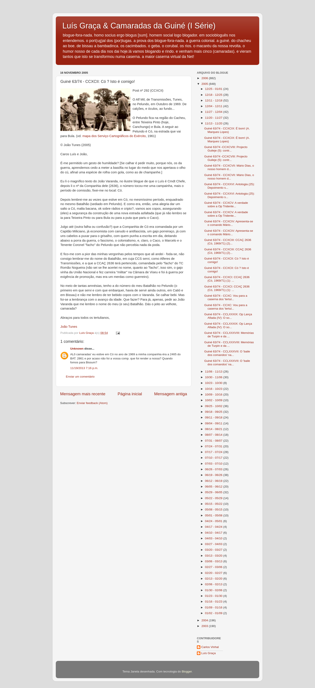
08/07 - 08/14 (214, 434)
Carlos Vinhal (210, 647)
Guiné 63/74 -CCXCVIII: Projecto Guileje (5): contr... (225, 148)
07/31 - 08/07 (214, 440)
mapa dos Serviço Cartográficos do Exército (114, 136)
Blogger (187, 671)
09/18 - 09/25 (214, 411)
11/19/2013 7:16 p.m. (84, 368)
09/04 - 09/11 (214, 423)
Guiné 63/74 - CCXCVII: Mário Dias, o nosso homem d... (229, 167)
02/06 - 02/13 (214, 584)
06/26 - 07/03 (214, 469)
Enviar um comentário (80, 376)
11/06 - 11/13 (214, 371)
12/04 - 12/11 (214, 106)
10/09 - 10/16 (214, 394)
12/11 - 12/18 (214, 100)
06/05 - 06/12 (214, 486)
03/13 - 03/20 (214, 555)
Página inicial (130, 394)
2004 (205, 620)
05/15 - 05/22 (214, 503)
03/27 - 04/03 (214, 544)
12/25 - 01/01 (214, 89)
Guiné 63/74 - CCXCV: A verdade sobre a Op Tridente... (226, 204)
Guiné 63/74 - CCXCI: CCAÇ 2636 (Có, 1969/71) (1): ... (227, 278)
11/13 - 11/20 (214, 123)
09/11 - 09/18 (214, 417)
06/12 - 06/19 (214, 480)
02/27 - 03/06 (214, 567)
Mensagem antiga (170, 394)
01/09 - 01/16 (214, 607)
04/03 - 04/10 (214, 538)
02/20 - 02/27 (214, 573)
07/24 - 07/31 (214, 446)
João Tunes (68, 326)
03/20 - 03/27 (214, 549)
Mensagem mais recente (82, 394)
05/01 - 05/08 (214, 515)
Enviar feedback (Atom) (92, 403)
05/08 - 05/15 (214, 509)
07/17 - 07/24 (214, 452)
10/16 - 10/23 (214, 388)
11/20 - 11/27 (214, 117)
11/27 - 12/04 (214, 111)
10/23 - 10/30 (214, 383)
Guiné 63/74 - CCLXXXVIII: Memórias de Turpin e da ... (229, 334)
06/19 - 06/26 (214, 475)
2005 (205, 83)
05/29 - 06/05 (214, 492)
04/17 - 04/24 (214, 526)
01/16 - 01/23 (214, 601)
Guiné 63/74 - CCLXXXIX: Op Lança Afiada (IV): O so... (228, 316)
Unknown (77, 348)
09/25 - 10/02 (214, 406)
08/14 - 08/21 (214, 429)
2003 (205, 626)
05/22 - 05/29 (214, 498)
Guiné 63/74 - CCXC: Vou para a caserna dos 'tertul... (225, 297)
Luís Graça (208, 653)
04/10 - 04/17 (214, 532)
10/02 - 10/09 (214, 400)
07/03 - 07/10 (214, 463)
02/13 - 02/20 (214, 578)
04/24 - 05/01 (214, 521)
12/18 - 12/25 (214, 94)
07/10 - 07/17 (214, 457)
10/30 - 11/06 (214, 377)
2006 (205, 78)
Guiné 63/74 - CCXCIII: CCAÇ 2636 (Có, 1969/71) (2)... (227, 241)
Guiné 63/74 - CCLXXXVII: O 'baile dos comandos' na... (227, 353)
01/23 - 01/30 (214, 595)
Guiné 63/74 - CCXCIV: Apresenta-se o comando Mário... (228, 223)
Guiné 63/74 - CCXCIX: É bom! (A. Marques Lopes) (227, 130)
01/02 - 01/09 (214, 613)
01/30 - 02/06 (214, 590)
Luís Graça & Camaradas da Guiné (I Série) (138, 25)
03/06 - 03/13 (214, 561)
